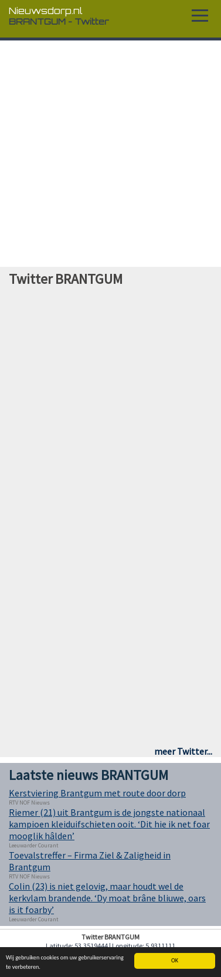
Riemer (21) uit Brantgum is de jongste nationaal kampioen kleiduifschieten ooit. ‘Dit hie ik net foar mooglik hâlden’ (109, 824)
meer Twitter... (183, 751)
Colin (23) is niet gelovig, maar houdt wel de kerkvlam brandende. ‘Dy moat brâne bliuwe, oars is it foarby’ (107, 897)
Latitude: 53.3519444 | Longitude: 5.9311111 (110, 945)
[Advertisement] (111, 154)
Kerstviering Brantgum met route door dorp (97, 793)
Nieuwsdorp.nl (46, 10)
